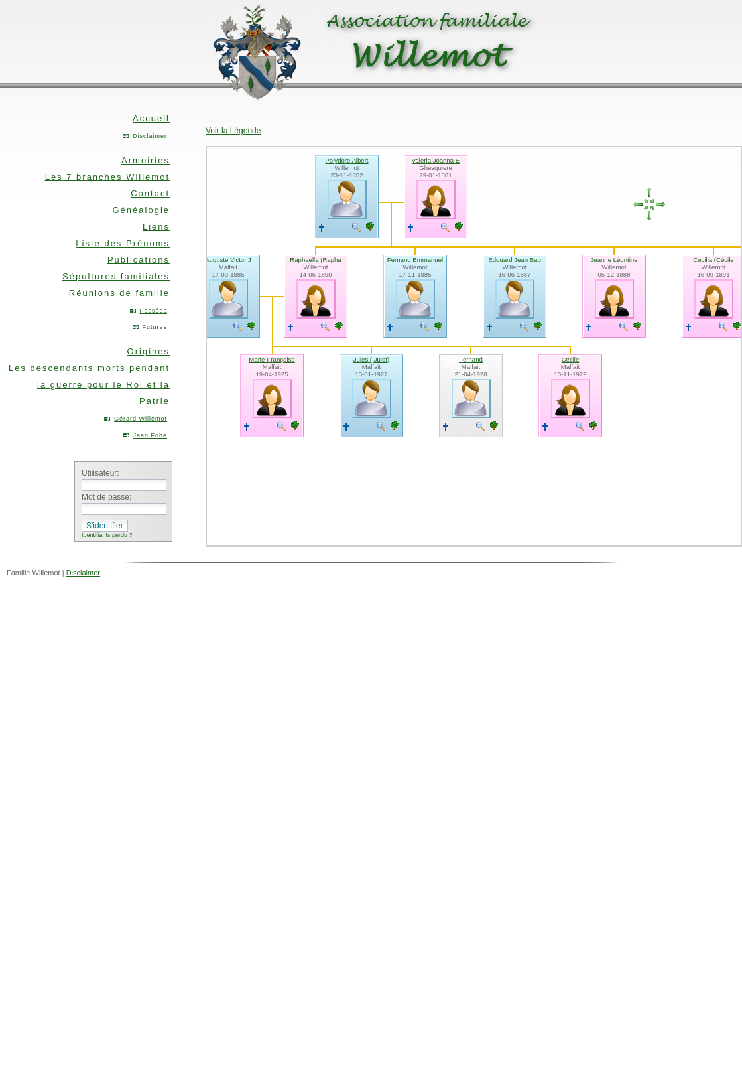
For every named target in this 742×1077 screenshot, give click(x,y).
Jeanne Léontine (614, 259)
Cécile (571, 359)
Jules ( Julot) (371, 359)
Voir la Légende (233, 130)
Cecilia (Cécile (713, 259)
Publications (138, 260)
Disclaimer (150, 136)
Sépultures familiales (116, 276)
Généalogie (141, 210)
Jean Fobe (150, 435)
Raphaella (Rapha (315, 259)
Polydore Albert (346, 160)
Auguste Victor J (228, 259)
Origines (148, 351)
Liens (156, 227)
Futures (154, 327)
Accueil (151, 118)
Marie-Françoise (271, 359)
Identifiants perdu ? (107, 535)
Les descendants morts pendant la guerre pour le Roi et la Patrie (89, 384)
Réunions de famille (119, 293)
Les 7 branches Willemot (107, 177)
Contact (150, 193)
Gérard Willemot (140, 418)
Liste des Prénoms (123, 243)
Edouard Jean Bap (514, 259)
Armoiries (145, 160)
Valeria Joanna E (436, 160)
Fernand (471, 359)
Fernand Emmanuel (415, 259)
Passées (153, 310)
